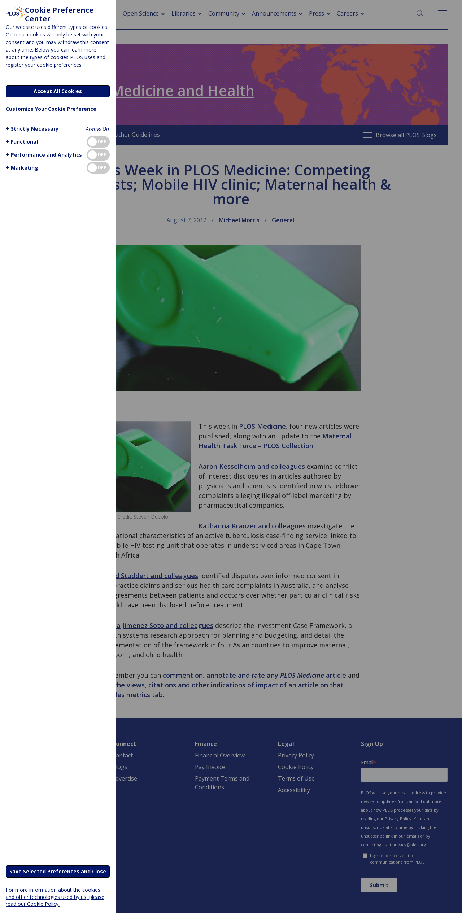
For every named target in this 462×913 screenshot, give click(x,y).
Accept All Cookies (58, 91)
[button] (31, 128)
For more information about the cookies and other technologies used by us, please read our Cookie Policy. (55, 896)
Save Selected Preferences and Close (57, 871)
